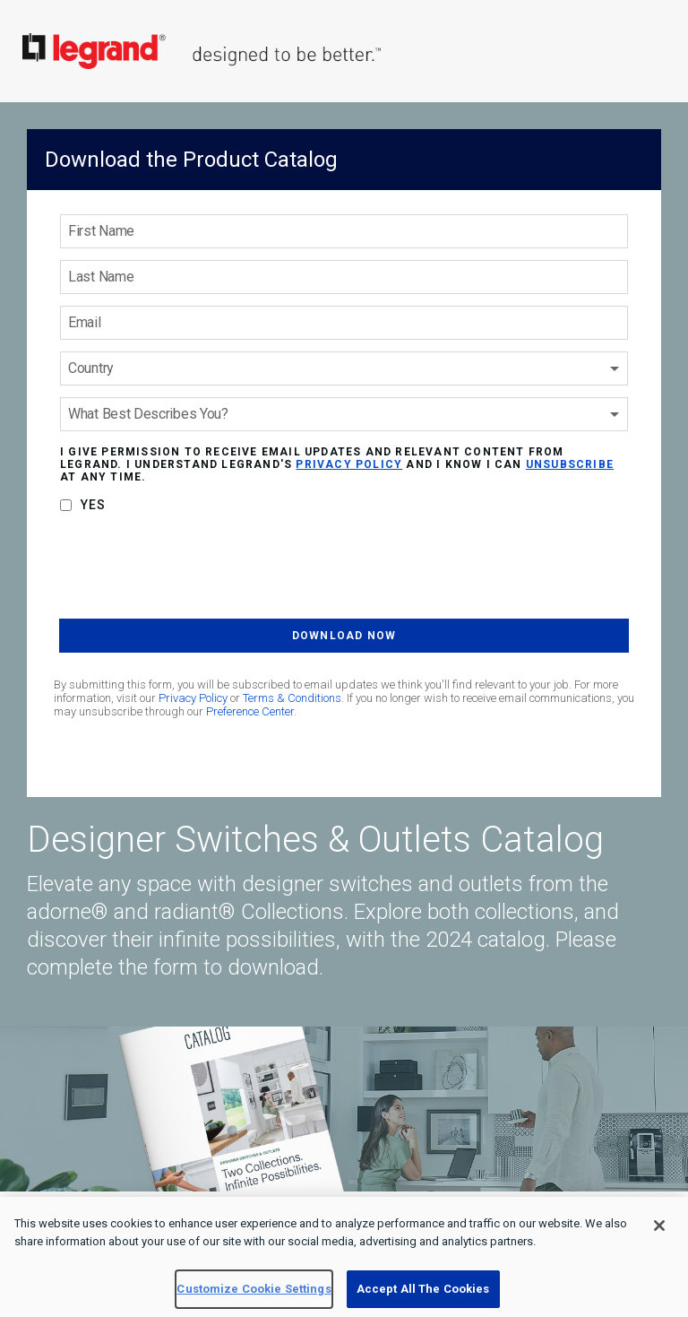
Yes (94, 505)
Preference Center (250, 711)
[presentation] (195, 569)
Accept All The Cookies (423, 1288)
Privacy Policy (193, 698)
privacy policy (349, 464)
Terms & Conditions (292, 698)
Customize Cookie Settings (253, 1288)
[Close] (659, 1225)
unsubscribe (570, 464)
